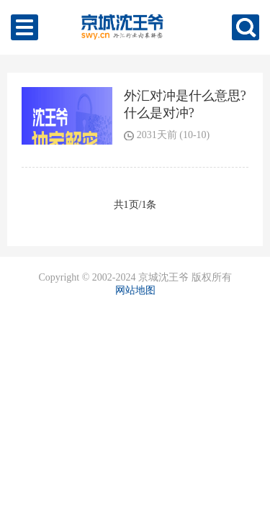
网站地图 (135, 290)
